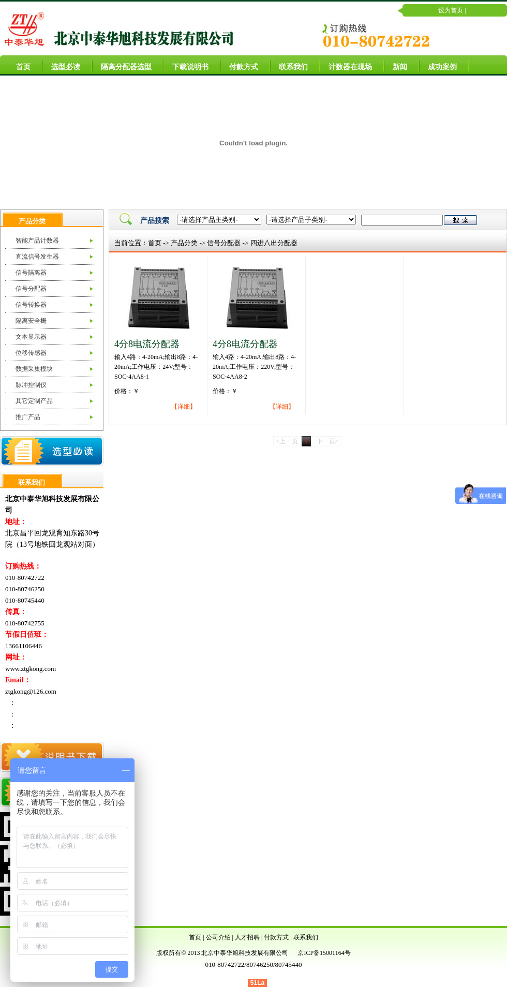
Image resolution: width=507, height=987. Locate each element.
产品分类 (184, 243)
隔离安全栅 (31, 320)
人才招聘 (247, 937)
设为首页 (450, 10)
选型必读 (61, 65)
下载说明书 (186, 65)
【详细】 (183, 406)
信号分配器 (31, 288)
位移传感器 (31, 352)
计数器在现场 (346, 65)
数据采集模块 (34, 368)
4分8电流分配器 (147, 344)
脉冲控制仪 (31, 384)
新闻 (395, 65)
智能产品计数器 (37, 240)
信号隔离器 (31, 272)
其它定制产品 (34, 401)
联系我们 (289, 65)
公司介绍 (218, 937)
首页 (19, 65)
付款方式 (239, 65)
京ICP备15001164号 (323, 952)
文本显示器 (31, 336)
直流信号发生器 (37, 256)
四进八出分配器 (273, 243)
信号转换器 (31, 304)
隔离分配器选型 (122, 65)
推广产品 (28, 417)
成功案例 (438, 65)
